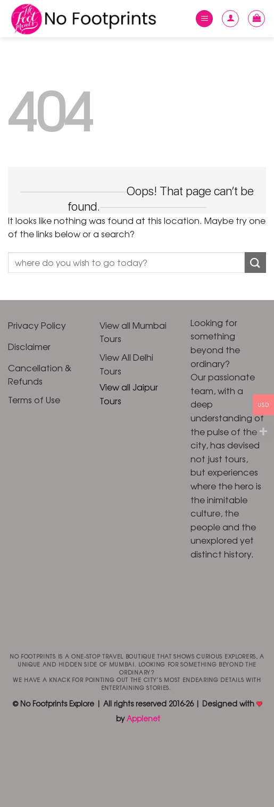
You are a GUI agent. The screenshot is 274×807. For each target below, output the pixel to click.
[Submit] (255, 262)
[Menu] (204, 19)
